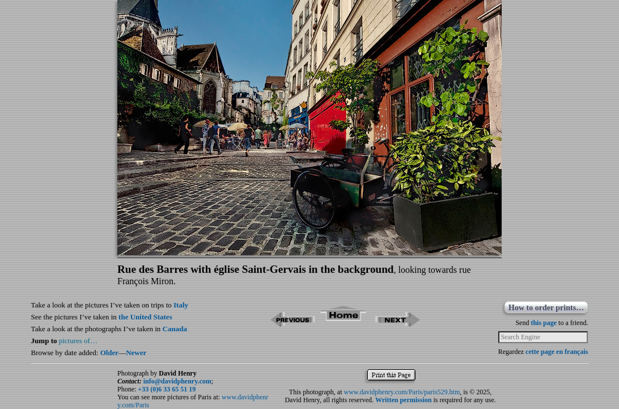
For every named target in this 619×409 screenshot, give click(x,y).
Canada (175, 328)
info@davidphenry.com (177, 381)
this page (544, 323)
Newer (136, 352)
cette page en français (556, 352)
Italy (180, 305)
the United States (145, 317)
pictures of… (78, 340)
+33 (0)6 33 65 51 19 (167, 389)
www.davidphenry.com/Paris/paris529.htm (402, 392)
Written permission (403, 400)
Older (109, 352)
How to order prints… (546, 307)
